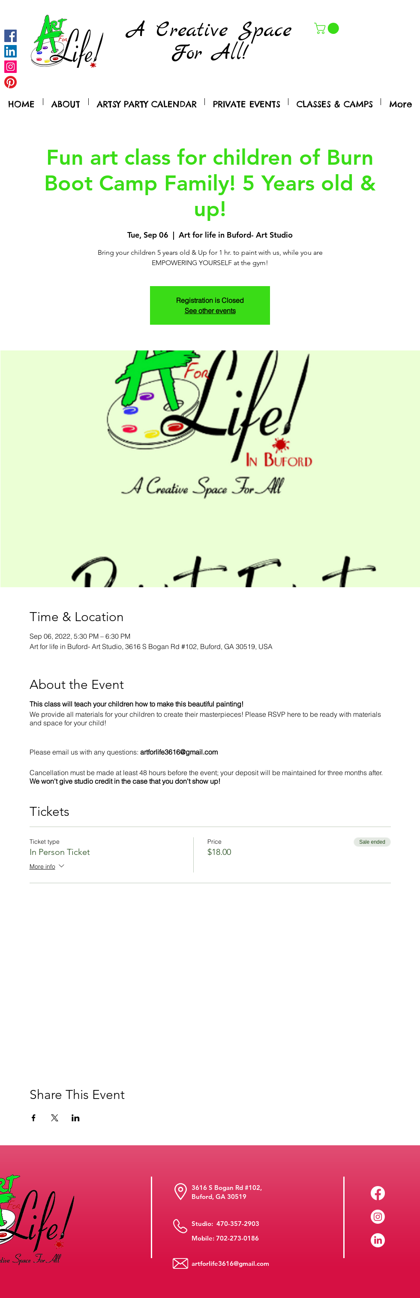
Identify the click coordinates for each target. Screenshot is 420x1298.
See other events (210, 310)
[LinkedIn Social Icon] (10, 51)
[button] (328, 28)
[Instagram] (10, 66)
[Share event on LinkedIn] (76, 1117)
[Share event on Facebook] (34, 1117)
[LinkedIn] (378, 1240)
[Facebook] (10, 36)
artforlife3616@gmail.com (230, 1263)
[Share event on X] (55, 1117)
